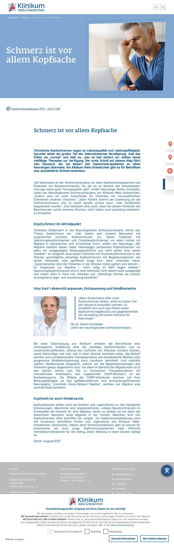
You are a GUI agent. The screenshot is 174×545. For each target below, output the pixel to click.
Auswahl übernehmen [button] (124, 538)
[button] (15, 539)
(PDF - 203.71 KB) (35, 108)
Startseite (12, 17)
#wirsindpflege (124, 479)
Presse (24, 17)
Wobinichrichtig (124, 493)
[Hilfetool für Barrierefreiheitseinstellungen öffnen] (167, 470)
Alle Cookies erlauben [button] (155, 538)
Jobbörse (121, 483)
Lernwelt (120, 488)
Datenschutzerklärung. (122, 525)
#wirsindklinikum (125, 474)
